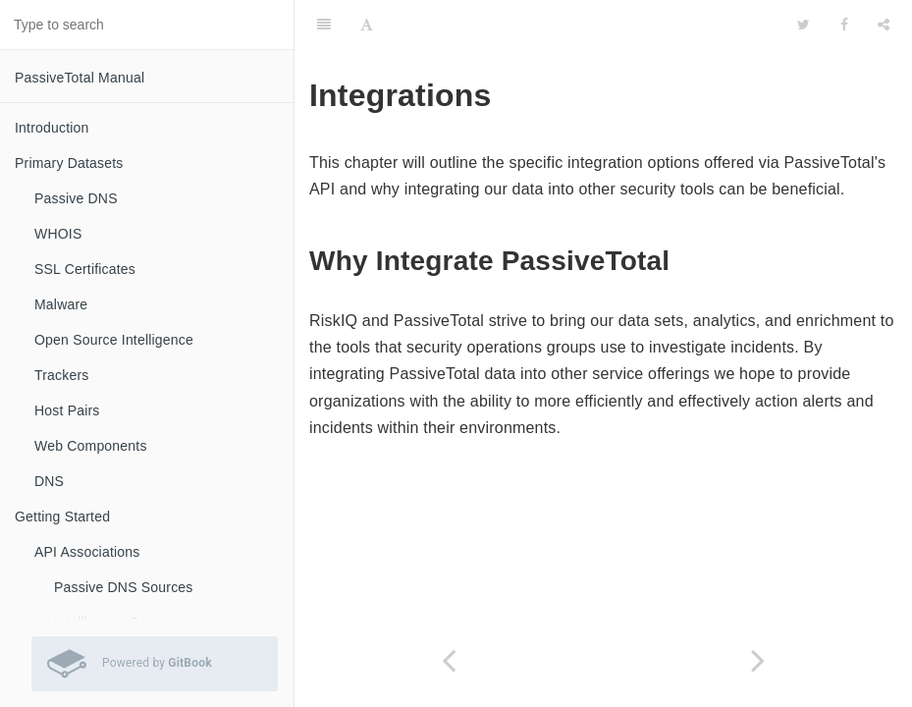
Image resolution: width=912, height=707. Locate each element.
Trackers (61, 375)
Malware (60, 304)
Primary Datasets (69, 163)
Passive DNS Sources (123, 587)
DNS (49, 481)
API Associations (86, 552)
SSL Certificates (84, 269)
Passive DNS (76, 198)
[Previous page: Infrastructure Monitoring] (449, 660)
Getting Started (62, 516)
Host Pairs (67, 410)
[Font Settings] (367, 24)
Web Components (90, 446)
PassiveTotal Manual (79, 77)
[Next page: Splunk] (758, 660)
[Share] (883, 24)
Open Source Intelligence (113, 340)
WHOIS (57, 234)
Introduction (52, 128)
